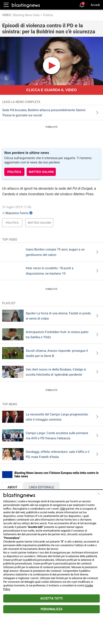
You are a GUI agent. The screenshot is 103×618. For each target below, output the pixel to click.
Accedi (95, 5)
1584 (62, 508)
